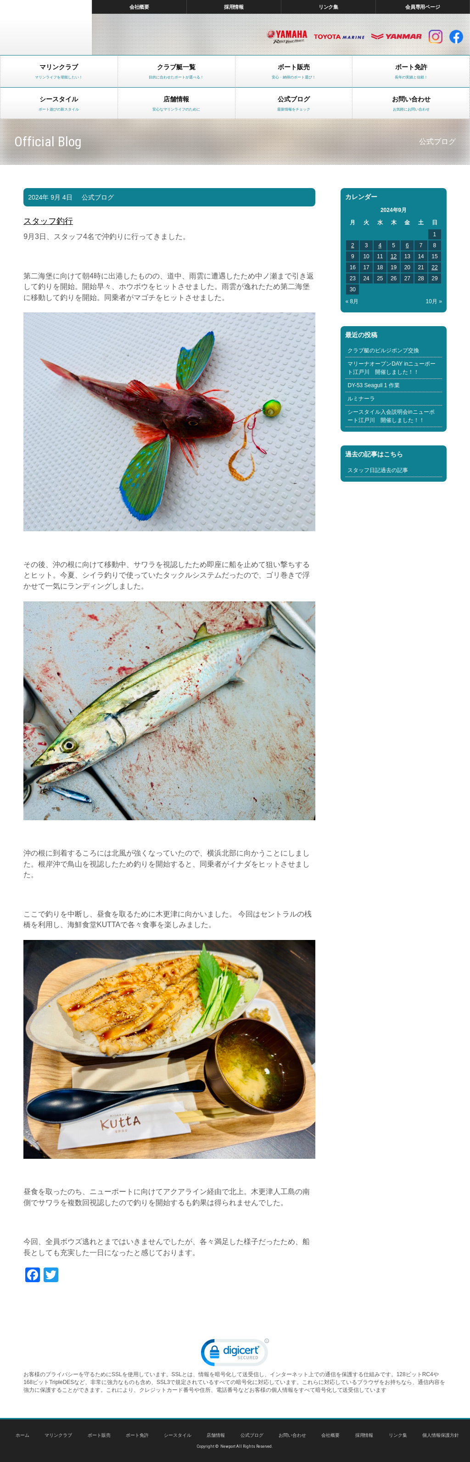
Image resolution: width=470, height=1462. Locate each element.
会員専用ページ (423, 7)
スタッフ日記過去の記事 (377, 470)
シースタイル (177, 1435)
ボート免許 (137, 1435)
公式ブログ (98, 197)
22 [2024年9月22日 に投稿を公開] (434, 267)
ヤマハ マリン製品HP (287, 37)
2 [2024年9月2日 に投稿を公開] (352, 245)
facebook (456, 37)
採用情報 (234, 7)
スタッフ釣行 (48, 221)
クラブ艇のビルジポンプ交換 (383, 350)
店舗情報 (216, 1435)
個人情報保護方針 (440, 1435)
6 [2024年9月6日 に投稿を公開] (407, 245)
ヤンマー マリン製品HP (396, 37)
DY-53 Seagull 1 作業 (373, 385)
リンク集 (329, 7)
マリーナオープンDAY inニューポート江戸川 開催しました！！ (391, 368)
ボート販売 (99, 1435)
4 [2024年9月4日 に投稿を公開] (379, 245)
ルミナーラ (361, 398)
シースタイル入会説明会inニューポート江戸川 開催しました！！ (390, 416)
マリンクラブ (58, 1435)
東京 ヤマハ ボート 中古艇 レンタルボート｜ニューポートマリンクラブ (46, 27)
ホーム (22, 1435)
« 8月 (351, 301)
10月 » (434, 301)
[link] (235, 1354)
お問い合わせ (292, 1435)
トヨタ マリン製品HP (339, 37)
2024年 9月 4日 (50, 197)
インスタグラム (435, 37)
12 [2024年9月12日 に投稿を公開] (394, 256)
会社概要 (139, 7)
